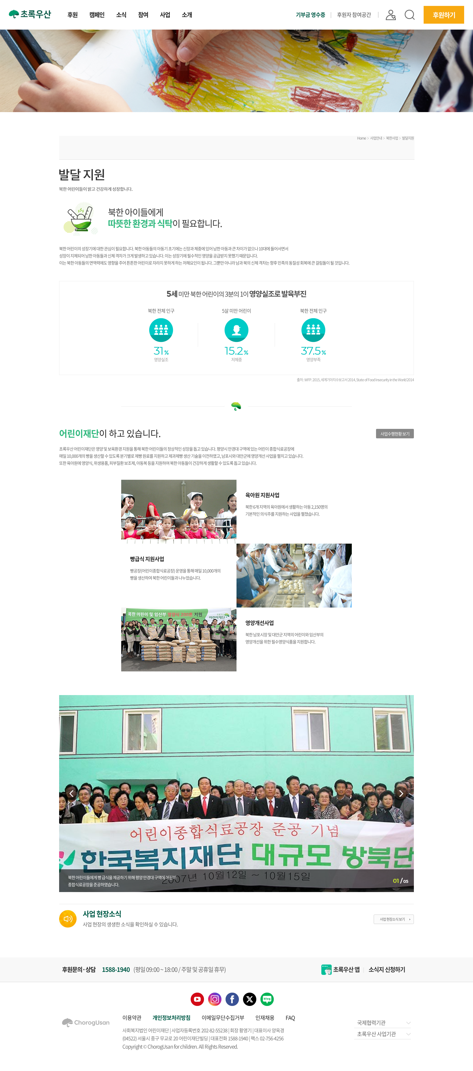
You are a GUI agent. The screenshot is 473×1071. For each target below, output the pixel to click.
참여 (143, 15)
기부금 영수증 (310, 14)
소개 (187, 15)
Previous (72, 793)
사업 (165, 15)
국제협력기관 (383, 1023)
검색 (410, 15)
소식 (121, 15)
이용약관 (131, 1018)
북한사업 (392, 138)
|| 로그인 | (391, 15)
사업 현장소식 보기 (392, 919)
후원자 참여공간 (354, 15)
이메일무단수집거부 (223, 1018)
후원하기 (444, 15)
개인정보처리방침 (171, 1018)
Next (400, 793)
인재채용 (264, 1018)
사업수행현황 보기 (394, 434)
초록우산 (30, 14)
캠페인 (96, 15)
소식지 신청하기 (387, 970)
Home (361, 138)
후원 (72, 15)
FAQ (290, 1018)
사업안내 (376, 138)
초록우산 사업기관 (383, 1034)
